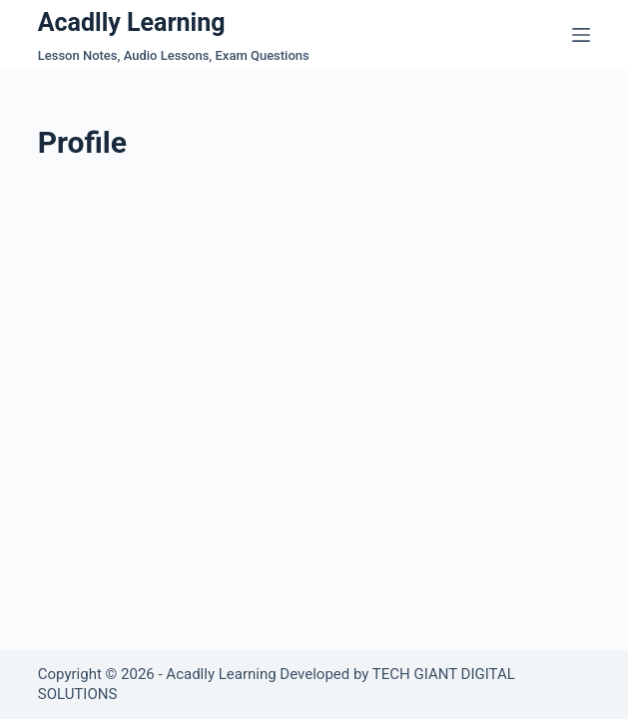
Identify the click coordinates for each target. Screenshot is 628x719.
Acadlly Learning (132, 22)
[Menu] (581, 35)
